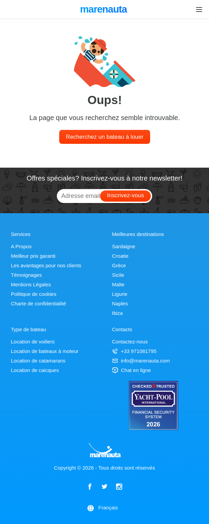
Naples (120, 303)
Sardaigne (123, 246)
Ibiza (117, 313)
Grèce (119, 265)
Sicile (118, 275)
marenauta (104, 9)
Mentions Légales (31, 284)
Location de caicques (35, 370)
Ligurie (119, 294)
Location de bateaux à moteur (44, 351)
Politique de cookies (33, 294)
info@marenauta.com (141, 361)
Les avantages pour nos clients (46, 265)
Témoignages (26, 275)
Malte (118, 284)
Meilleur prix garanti (33, 256)
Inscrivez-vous (125, 195)
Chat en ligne (131, 370)
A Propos (21, 246)
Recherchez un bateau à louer (105, 137)
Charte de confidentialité (38, 303)
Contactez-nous (130, 341)
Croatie (120, 256)
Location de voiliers (32, 341)
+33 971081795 (134, 351)
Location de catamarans (38, 361)
